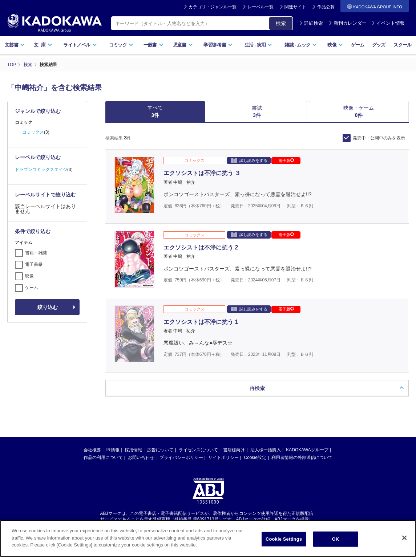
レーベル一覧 (260, 6)
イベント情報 (388, 23)
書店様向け (234, 443)
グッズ (378, 45)
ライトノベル (80, 45)
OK (335, 541)
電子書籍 (34, 264)
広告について (160, 443)
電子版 (286, 160)
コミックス (33, 132)
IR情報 (113, 443)
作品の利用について (103, 450)
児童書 (183, 45)
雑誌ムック (300, 45)
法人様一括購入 (265, 443)
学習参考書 (218, 45)
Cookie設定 (255, 450)
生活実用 (258, 45)
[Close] (404, 540)
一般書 (153, 45)
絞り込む (47, 307)
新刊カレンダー (347, 23)
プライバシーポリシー (181, 450)
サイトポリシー (223, 450)
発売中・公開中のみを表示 (379, 138)
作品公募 (326, 6)
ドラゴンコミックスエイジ (41, 169)
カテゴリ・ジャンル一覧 (213, 6)
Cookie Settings (284, 541)
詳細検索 (311, 23)
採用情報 (133, 443)
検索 (281, 23)
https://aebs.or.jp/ (182, 518)
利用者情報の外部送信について (301, 450)
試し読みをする (249, 160)
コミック (121, 45)
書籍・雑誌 (36, 252)
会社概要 (92, 443)
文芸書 (15, 45)
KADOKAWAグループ (307, 443)
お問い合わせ (141, 450)
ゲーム (357, 45)
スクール (402, 45)
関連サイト (295, 6)
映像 (335, 45)
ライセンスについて (198, 443)
